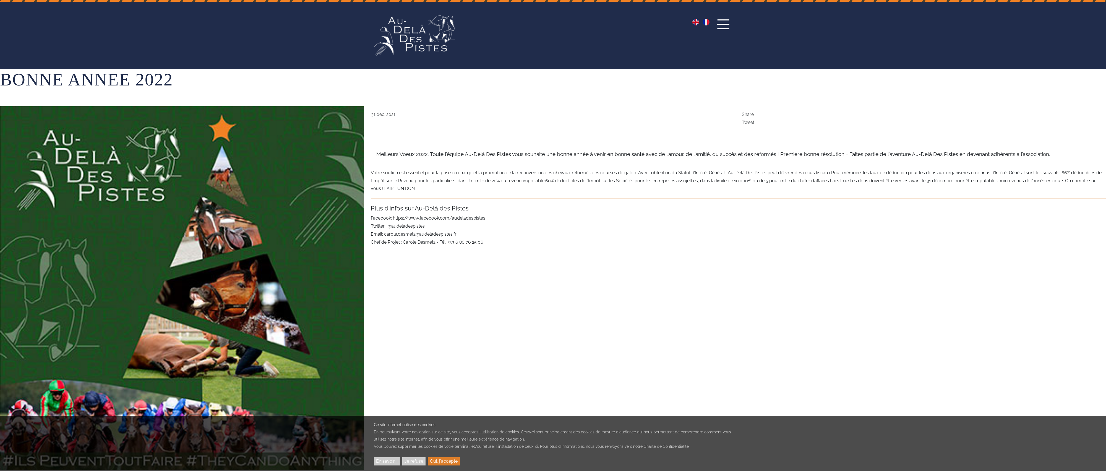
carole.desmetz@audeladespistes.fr (420, 234)
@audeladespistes (406, 226)
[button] (725, 29)
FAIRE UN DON (399, 188)
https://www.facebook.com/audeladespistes (439, 218)
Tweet (748, 122)
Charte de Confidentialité (666, 446)
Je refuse (414, 461)
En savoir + (387, 461)
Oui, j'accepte (444, 461)
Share (748, 114)
